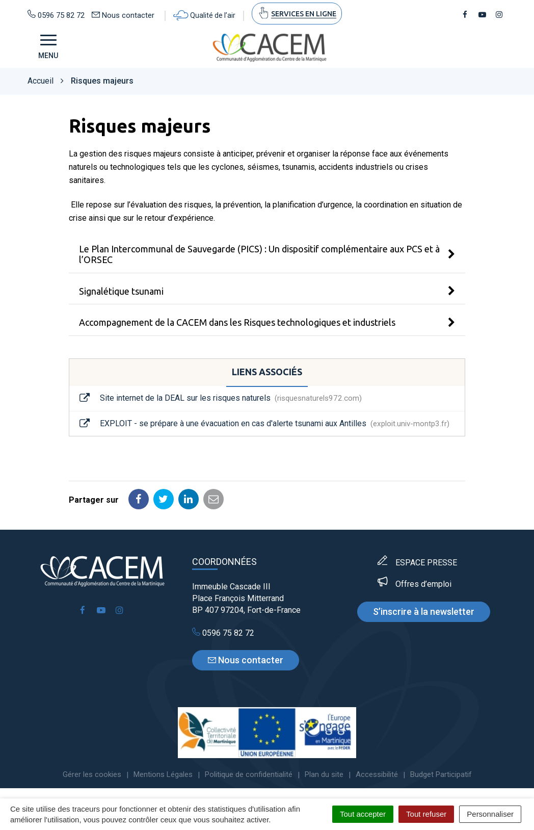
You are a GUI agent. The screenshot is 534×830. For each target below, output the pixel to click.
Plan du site (324, 774)
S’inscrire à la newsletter (423, 611)
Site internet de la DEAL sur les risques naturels (220, 398)
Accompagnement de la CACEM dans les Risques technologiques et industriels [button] (237, 322)
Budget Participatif (441, 774)
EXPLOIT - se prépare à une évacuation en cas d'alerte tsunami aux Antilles (264, 424)
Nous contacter (245, 660)
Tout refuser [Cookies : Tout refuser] (426, 814)
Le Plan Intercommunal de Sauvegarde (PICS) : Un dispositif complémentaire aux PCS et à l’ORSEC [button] (259, 254)
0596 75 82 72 (223, 633)
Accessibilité (377, 774)
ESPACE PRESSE (426, 562)
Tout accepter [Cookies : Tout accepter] (363, 814)
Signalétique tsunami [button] (121, 291)
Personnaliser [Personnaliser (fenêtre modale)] (490, 814)
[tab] (267, 254)
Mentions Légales (163, 774)
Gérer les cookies (92, 774)
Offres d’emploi (423, 584)
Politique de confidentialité (248, 774)
